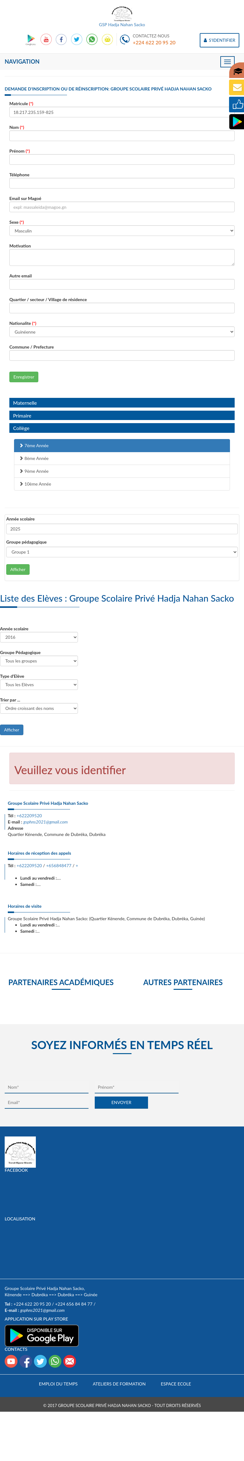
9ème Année (34, 471)
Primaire (22, 415)
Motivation (20, 245)
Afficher (18, 569)
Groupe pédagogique (26, 542)
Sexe (16, 222)
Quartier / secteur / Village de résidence (48, 299)
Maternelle (25, 403)
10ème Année (35, 483)
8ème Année (34, 458)
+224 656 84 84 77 (74, 1304)
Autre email (20, 275)
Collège (21, 428)
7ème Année (34, 445)
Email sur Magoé (25, 198)
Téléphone (19, 174)
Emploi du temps (58, 1383)
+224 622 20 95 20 (154, 42)
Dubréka (39, 1294)
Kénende (13, 1294)
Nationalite (22, 323)
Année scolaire (20, 518)
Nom (16, 127)
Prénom (19, 151)
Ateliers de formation (119, 1383)
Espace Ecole (176, 1383)
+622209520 (29, 815)
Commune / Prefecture (31, 346)
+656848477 (58, 865)
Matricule (21, 103)
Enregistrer (23, 376)
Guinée (91, 1294)
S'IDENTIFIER (219, 40)
